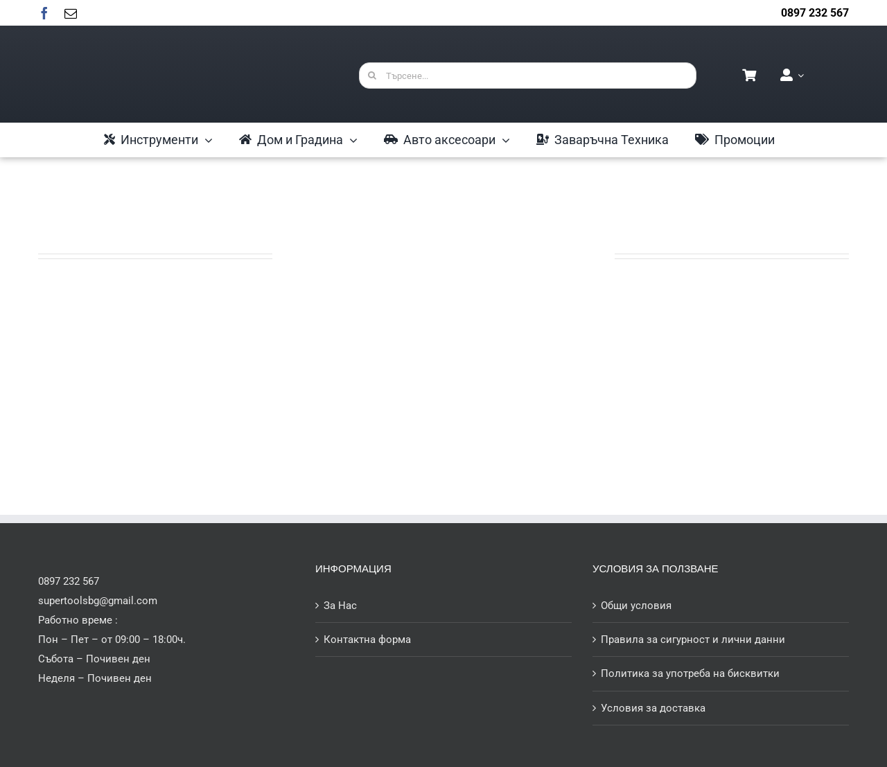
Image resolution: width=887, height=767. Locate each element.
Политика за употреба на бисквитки (690, 673)
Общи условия (636, 605)
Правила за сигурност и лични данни (693, 639)
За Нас (340, 605)
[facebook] (44, 13)
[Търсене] (372, 75)
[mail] (70, 13)
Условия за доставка (653, 708)
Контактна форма (367, 639)
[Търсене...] (527, 75)
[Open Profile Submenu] (798, 75)
